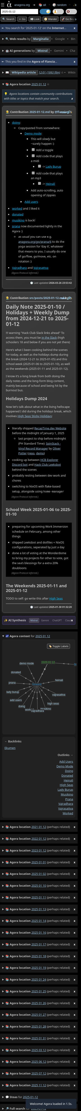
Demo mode (33, 133)
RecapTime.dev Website (50, 428)
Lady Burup (53, 166)
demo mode (64, 766)
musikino (18, 220)
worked (17, 208)
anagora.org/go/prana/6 (35, 241)
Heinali (50, 184)
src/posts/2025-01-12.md (46, 298)
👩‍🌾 (7, 112)
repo (31, 453)
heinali (68, 780)
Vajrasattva (41, 268)
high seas (66, 785)
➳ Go (22, 19)
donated (17, 214)
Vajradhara (19, 268)
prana (16, 226)
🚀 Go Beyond (70, 19)
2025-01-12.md (39, 112)
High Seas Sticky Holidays (35, 416)
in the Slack (49, 337)
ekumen (10, 748)
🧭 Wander (50, 19)
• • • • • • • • (40, 39)
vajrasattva (65, 808)
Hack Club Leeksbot (47, 465)
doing (16, 122)
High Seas (56, 598)
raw (63, 112)
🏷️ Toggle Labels (58, 646)
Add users (31, 201)
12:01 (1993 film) (49, 72)
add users (66, 761)
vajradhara (65, 803)
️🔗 (68, 112)
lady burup (65, 789)
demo (40, 453)
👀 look (35, 19)
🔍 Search (8, 19)
